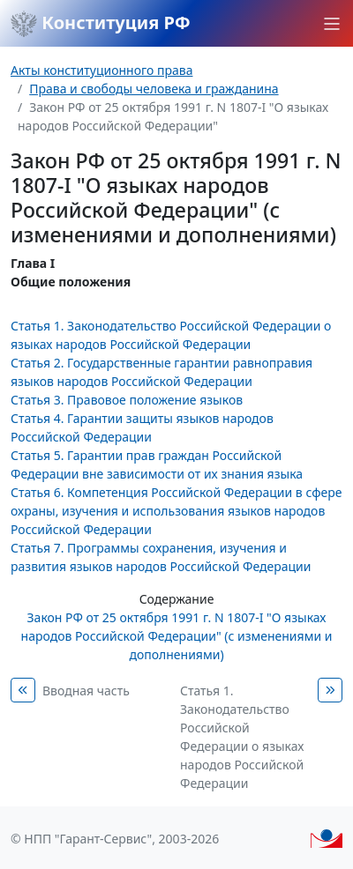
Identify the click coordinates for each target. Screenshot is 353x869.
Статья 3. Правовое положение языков (127, 399)
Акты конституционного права (101, 70)
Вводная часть (86, 690)
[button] (331, 23)
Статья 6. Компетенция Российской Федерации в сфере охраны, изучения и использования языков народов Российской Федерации (176, 511)
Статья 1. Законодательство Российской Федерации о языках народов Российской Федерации (242, 736)
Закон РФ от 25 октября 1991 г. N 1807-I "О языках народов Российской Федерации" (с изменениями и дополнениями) (177, 636)
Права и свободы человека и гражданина (153, 88)
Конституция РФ (101, 24)
